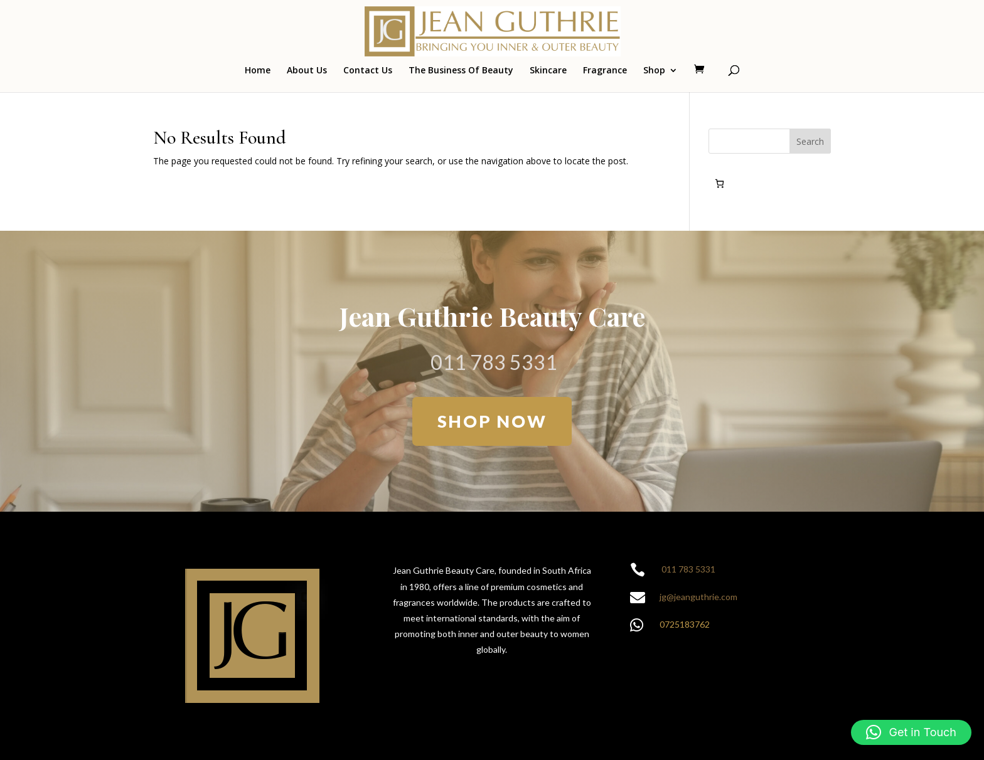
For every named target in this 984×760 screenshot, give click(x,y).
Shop (654, 71)
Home (257, 71)
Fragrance (605, 71)
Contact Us (367, 71)
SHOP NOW (492, 421)
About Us (307, 71)
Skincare (548, 71)
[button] (911, 732)
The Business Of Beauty (461, 71)
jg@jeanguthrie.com (698, 596)
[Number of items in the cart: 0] (719, 183)
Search (810, 141)
